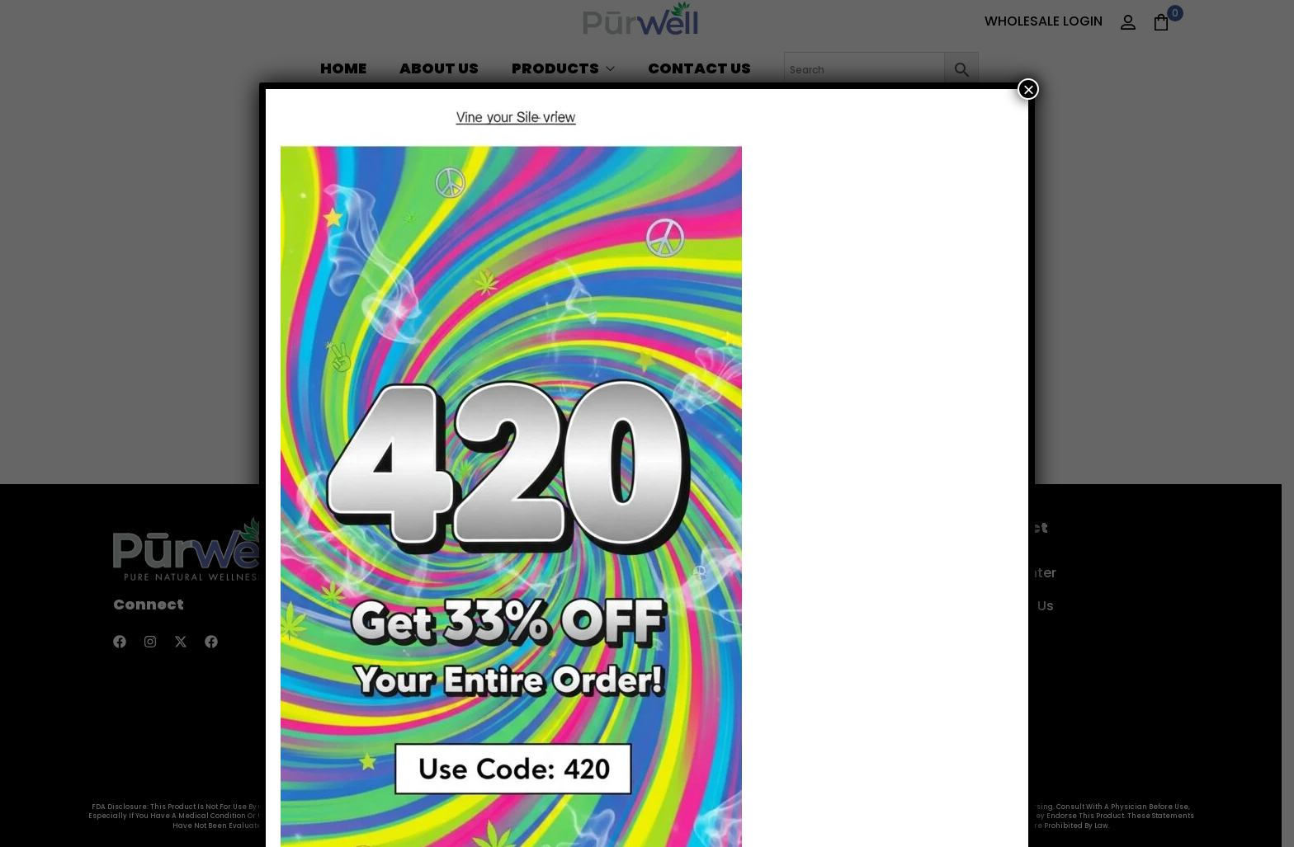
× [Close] (1028, 89)
